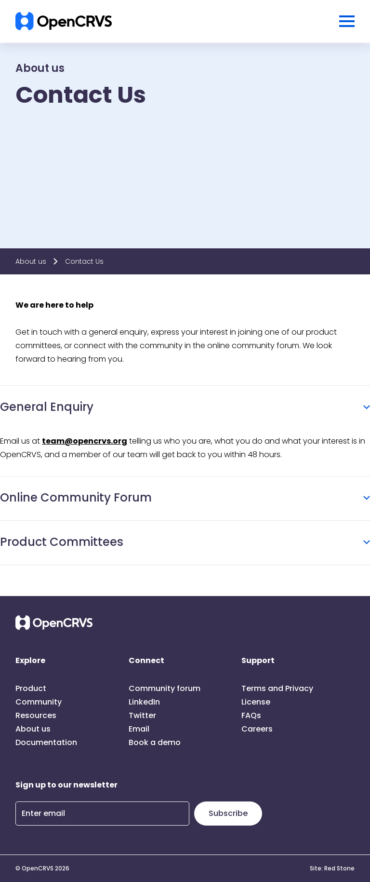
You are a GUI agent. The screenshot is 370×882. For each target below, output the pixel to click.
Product (30, 688)
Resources (35, 715)
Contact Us (84, 261)
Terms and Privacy (277, 688)
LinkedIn (144, 701)
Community (38, 701)
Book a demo (155, 742)
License (255, 701)
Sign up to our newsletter (66, 784)
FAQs (251, 715)
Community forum (164, 688)
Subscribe (228, 813)
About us (30, 261)
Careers (257, 728)
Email (139, 728)
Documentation (46, 742)
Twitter (142, 715)
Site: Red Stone (332, 868)
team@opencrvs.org (84, 441)
